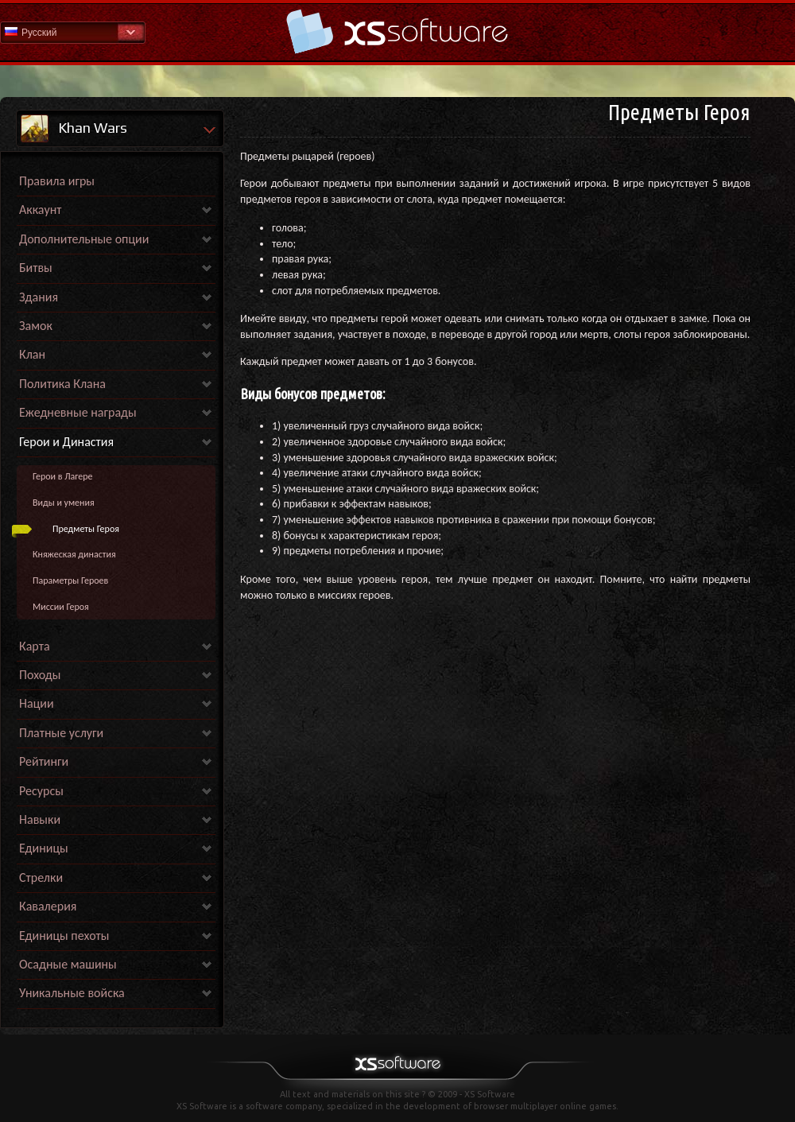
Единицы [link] (43, 848)
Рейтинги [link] (43, 761)
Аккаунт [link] (40, 209)
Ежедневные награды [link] (78, 412)
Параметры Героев (70, 580)
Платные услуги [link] (61, 732)
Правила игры (57, 180)
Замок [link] (35, 325)
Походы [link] (39, 674)
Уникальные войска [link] (72, 992)
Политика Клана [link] (62, 383)
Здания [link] (38, 297)
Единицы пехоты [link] (64, 935)
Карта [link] (34, 646)
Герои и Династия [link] (66, 441)
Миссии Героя (61, 606)
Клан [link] (32, 354)
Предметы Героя (85, 528)
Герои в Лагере (63, 476)
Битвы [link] (35, 267)
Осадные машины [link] (68, 964)
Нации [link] (36, 703)
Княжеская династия (74, 554)
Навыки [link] (39, 819)
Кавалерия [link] (47, 906)
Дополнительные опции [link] (84, 239)
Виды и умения (64, 502)
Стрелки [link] (41, 877)
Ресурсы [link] (41, 790)
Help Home (397, 31)
